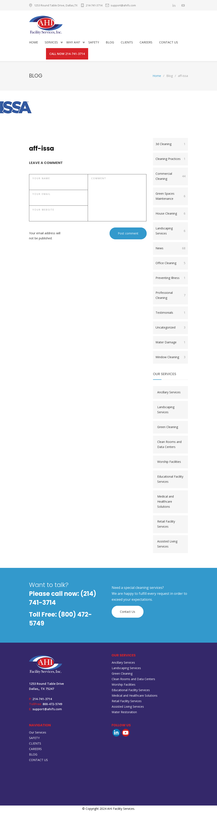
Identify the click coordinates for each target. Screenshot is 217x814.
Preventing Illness (170, 277)
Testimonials (170, 312)
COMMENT (98, 178)
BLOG (110, 42)
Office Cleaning (170, 263)
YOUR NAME (41, 178)
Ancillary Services (169, 392)
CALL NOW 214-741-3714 (67, 54)
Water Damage (170, 342)
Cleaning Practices (170, 158)
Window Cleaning (170, 357)
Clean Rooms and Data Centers (169, 444)
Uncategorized (170, 327)
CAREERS (146, 42)
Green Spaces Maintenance (170, 196)
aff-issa (41, 148)
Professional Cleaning (170, 295)
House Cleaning (170, 213)
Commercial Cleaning (170, 176)
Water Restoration (124, 712)
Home (157, 76)
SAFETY (93, 42)
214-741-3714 (94, 5)
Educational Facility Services (170, 479)
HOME (33, 42)
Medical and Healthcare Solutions (165, 501)
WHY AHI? (73, 42)
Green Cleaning (167, 427)
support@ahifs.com (123, 5)
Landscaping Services (170, 230)
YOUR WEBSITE (43, 209)
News (170, 248)
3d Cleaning (170, 144)
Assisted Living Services (167, 543)
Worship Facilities (169, 462)
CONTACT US (168, 42)
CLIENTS (127, 42)
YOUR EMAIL (41, 194)
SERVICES (51, 42)
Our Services (37, 732)
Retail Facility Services (166, 523)
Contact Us (127, 612)
